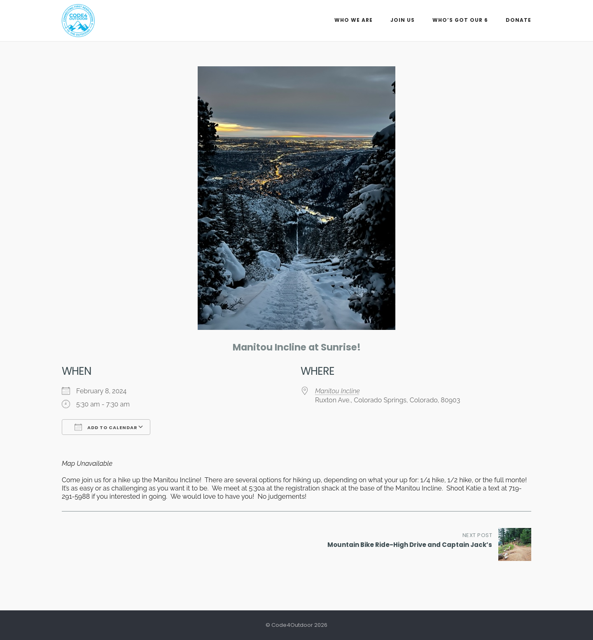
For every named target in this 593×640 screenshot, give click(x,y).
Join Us (402, 19)
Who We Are (353, 19)
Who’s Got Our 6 (460, 19)
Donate (518, 19)
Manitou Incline (337, 391)
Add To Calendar (106, 427)
